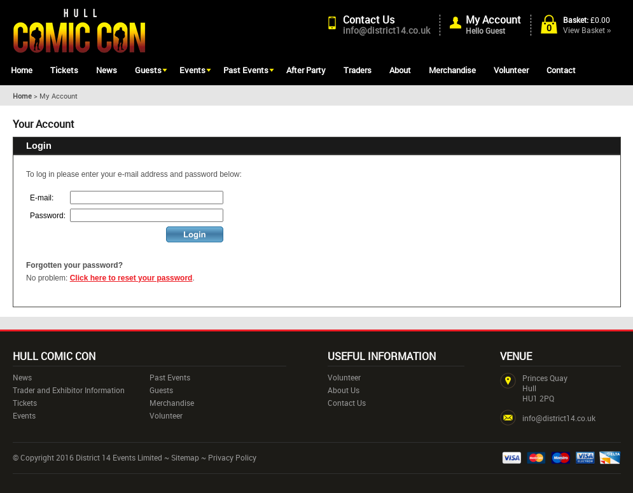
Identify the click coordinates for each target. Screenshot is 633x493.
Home (21, 70)
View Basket (587, 30)
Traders (358, 70)
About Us (343, 390)
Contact (561, 70)
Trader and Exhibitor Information (69, 390)
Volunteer (511, 70)
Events (192, 70)
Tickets (64, 70)
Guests (148, 70)
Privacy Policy (232, 457)
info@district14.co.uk (386, 30)
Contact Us (368, 20)
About (400, 70)
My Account (493, 20)
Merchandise (452, 70)
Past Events (245, 70)
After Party (306, 70)
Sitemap (185, 457)
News (106, 70)
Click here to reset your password (131, 278)
